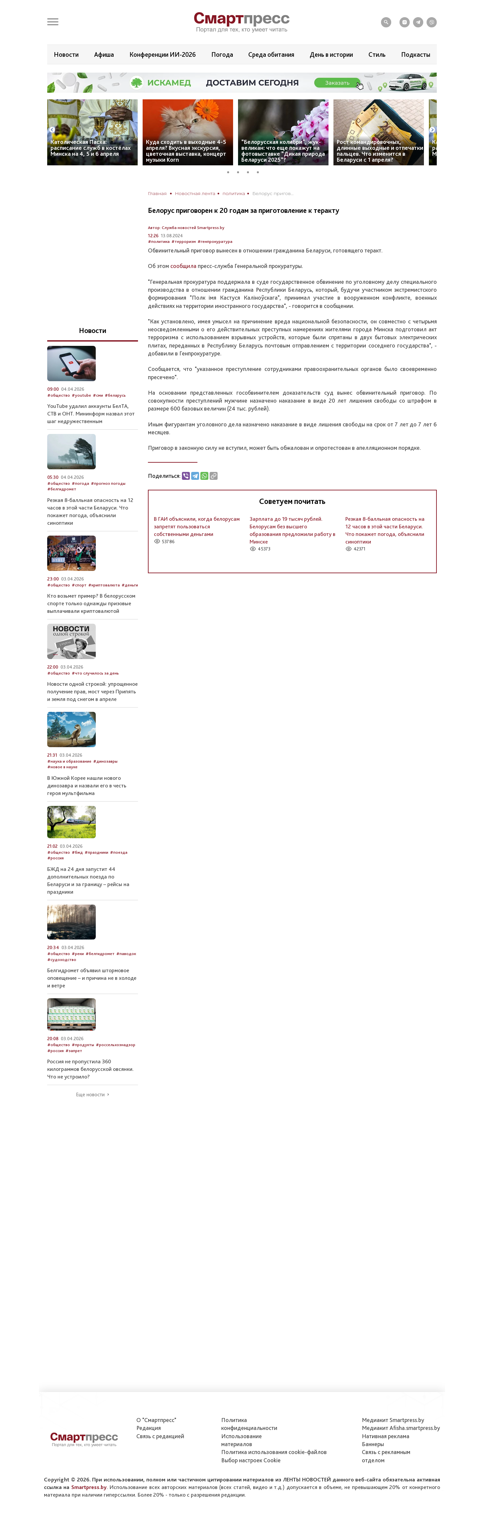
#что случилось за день (95, 673)
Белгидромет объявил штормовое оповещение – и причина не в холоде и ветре (91, 978)
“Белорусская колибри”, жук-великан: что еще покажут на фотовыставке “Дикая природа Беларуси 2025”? (283, 150)
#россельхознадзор (115, 1044)
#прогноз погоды (108, 483)
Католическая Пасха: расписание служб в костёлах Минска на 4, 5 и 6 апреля (91, 147)
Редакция (148, 1427)
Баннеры (373, 1443)
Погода (222, 54)
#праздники (96, 852)
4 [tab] (260, 171)
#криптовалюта (104, 584)
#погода (80, 483)
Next (432, 130)
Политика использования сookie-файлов (274, 1451)
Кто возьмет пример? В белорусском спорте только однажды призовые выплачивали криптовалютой (91, 603)
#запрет (73, 1050)
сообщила (183, 265)
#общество (58, 395)
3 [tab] (250, 171)
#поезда (118, 852)
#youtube (81, 395)
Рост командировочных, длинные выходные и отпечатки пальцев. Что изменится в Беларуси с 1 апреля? (380, 150)
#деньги (129, 584)
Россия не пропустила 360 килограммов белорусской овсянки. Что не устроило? (90, 1069)
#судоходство (61, 959)
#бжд (77, 852)
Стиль (377, 54)
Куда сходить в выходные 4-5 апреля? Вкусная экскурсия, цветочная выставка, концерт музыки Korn (186, 150)
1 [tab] (230, 171)
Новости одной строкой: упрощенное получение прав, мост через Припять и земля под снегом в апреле (92, 691)
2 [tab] (240, 171)
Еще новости (90, 1095)
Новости (66, 54)
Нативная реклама (385, 1436)
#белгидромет (61, 488)
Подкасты (415, 54)
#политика (159, 241)
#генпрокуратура (214, 241)
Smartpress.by (89, 1487)
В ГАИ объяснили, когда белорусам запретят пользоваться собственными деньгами (197, 526)
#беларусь (115, 395)
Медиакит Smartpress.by (393, 1419)
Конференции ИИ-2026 (162, 54)
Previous (52, 130)
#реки (78, 953)
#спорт (79, 584)
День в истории (331, 54)
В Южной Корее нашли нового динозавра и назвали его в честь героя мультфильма (86, 785)
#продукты (83, 1044)
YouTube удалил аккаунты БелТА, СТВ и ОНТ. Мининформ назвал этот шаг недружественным (91, 413)
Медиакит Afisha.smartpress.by (401, 1427)
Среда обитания (271, 54)
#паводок (126, 953)
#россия (55, 857)
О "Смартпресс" (156, 1419)
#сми (98, 395)
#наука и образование (69, 761)
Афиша (104, 54)
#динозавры (105, 761)
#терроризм (183, 241)
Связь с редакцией (160, 1436)
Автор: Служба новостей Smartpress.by (186, 227)
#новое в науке (62, 766)
